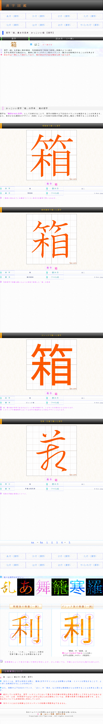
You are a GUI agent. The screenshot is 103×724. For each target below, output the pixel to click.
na (32, 542)
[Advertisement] (51, 81)
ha (41, 542)
